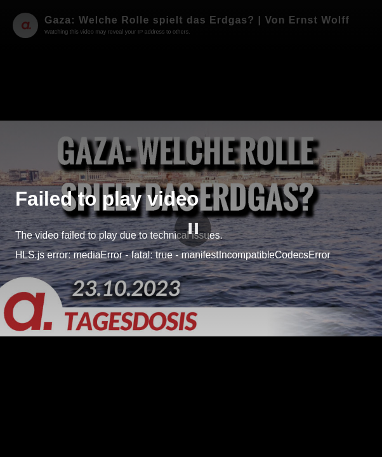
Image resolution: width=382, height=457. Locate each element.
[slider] (191, 431)
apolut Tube (325, 445)
